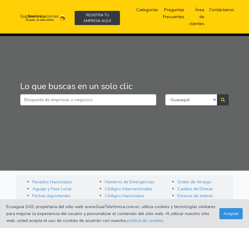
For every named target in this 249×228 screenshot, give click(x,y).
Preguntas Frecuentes (175, 13)
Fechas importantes (51, 196)
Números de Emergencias (129, 182)
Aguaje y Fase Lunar (52, 189)
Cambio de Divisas (195, 189)
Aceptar (231, 213)
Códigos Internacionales (128, 189)
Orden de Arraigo (194, 182)
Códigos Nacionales (124, 196)
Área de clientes (196, 17)
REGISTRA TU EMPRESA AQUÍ (97, 17)
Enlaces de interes (195, 196)
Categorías (148, 9)
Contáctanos (221, 10)
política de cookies (145, 220)
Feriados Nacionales (52, 182)
